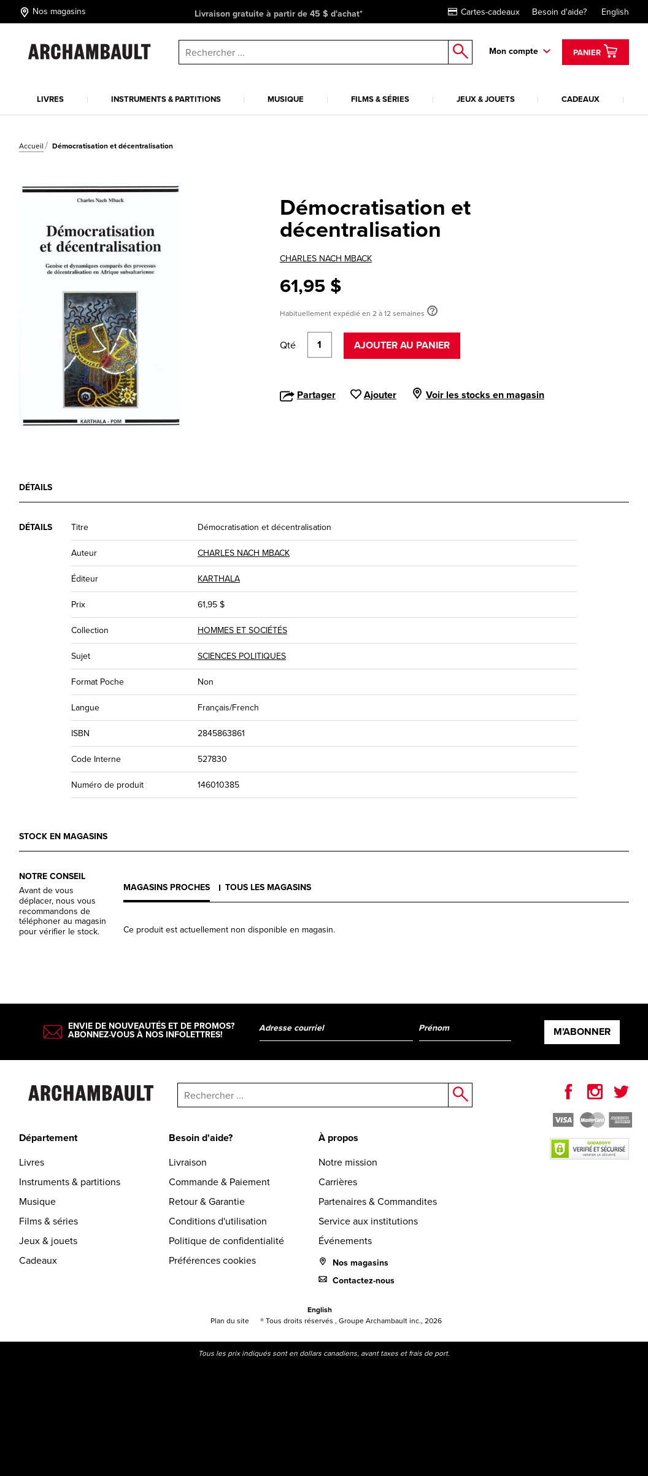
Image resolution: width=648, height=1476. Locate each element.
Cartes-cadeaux (484, 12)
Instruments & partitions (166, 99)
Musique (286, 99)
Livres (50, 99)
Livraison (188, 1162)
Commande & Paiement (219, 1182)
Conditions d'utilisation (218, 1221)
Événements (345, 1241)
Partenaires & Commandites (377, 1201)
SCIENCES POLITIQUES (242, 656)
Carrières (337, 1182)
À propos (338, 1138)
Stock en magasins (63, 836)
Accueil (31, 146)
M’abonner (582, 1031)
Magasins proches (166, 887)
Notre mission (347, 1162)
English (615, 12)
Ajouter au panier (402, 345)
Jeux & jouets (486, 99)
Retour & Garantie (207, 1201)
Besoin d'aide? (559, 12)
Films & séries (380, 99)
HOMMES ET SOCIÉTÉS (242, 630)
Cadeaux (580, 99)
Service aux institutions (368, 1221)
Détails (35, 487)
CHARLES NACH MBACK (326, 258)
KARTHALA (219, 578)
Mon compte (513, 51)
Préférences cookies (212, 1260)
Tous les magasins (268, 887)
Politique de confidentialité (226, 1241)
